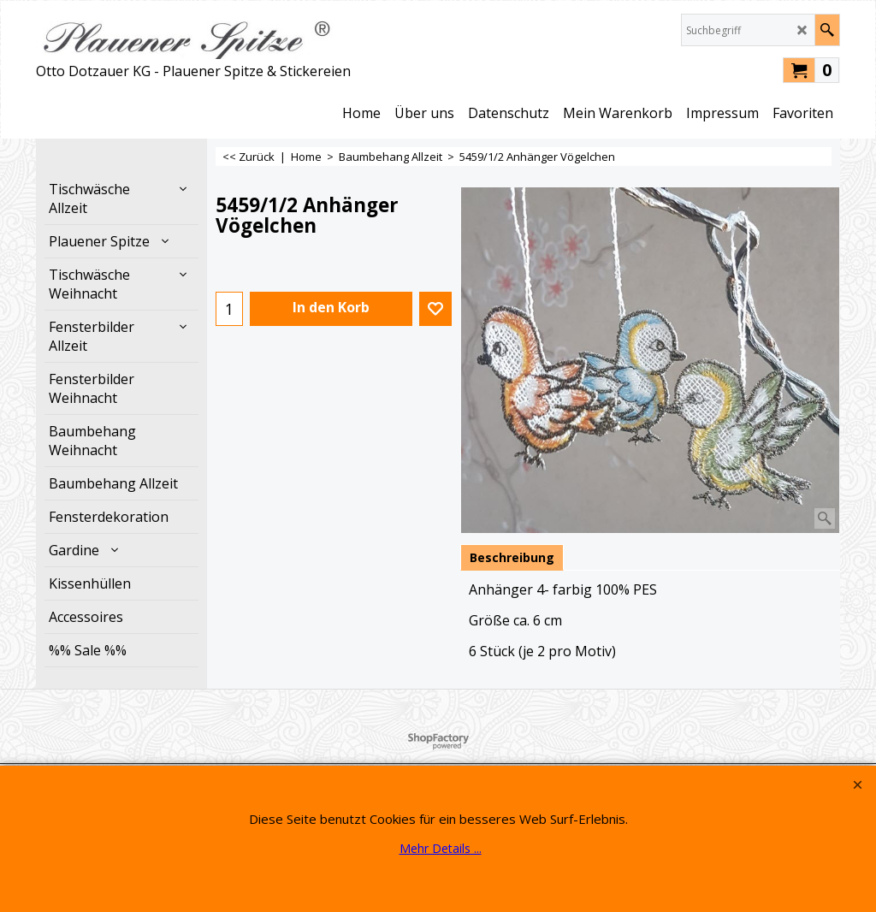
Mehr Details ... (441, 848)
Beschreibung (512, 557)
